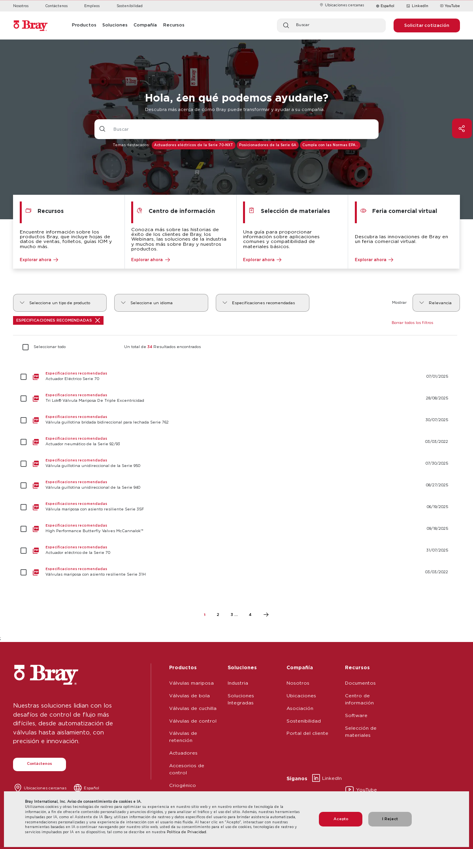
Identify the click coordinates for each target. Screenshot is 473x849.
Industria (238, 682)
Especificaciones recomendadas (58, 320)
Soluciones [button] (115, 25)
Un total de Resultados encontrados (162, 347)
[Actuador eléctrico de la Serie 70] (236, 550)
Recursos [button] (174, 25)
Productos (183, 667)
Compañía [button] (145, 25)
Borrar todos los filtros (412, 322)
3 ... (234, 614)
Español (387, 6)
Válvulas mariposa (191, 682)
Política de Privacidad (186, 832)
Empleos (92, 6)
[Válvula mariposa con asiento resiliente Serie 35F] (236, 507)
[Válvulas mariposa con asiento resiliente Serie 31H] (236, 572)
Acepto (341, 819)
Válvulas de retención (183, 736)
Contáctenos (56, 6)
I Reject (390, 819)
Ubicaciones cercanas (342, 5)
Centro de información (359, 699)
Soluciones (242, 667)
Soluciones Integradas (241, 699)
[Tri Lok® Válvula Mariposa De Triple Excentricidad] (236, 398)
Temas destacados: (131, 145)
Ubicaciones (301, 695)
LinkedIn (417, 6)
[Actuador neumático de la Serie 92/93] (236, 442)
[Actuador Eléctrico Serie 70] (236, 377)
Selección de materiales (361, 731)
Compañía (299, 667)
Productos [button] (84, 25)
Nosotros (20, 6)
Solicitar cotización (426, 25)
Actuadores (183, 752)
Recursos (357, 667)
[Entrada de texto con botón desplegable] (244, 129)
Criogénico (182, 785)
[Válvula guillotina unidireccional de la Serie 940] (236, 485)
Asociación (299, 708)
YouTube (450, 6)
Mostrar (399, 302)
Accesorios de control (186, 769)
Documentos (360, 682)
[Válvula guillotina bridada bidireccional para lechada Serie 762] (236, 420)
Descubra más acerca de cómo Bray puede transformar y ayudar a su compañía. (235, 109)
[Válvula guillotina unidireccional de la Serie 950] (236, 463)
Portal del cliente (307, 733)
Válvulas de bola (189, 695)
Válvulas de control (193, 720)
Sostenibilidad (130, 6)
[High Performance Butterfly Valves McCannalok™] (236, 529)
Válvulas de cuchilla (193, 708)
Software (356, 715)
